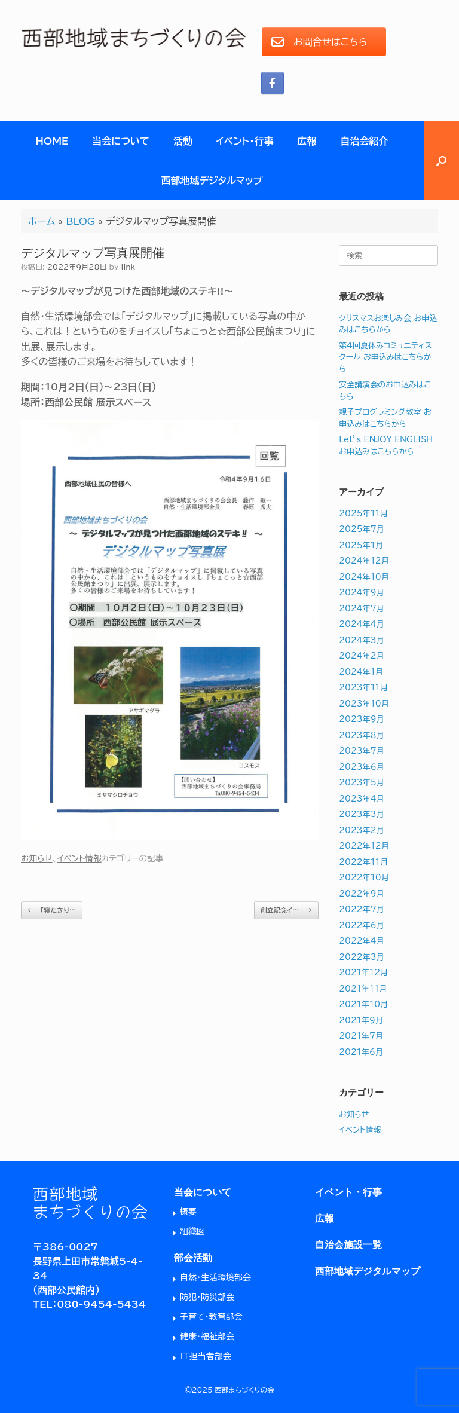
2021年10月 (363, 1004)
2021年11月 (363, 989)
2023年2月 (361, 830)
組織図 (192, 1231)
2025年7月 (361, 529)
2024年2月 (361, 656)
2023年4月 (361, 799)
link (128, 266)
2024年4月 (361, 624)
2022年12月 (364, 846)
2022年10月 (364, 878)
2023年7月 (361, 751)
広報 (307, 141)
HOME (51, 141)
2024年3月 (361, 640)
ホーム (41, 221)
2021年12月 (363, 973)
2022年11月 (363, 862)
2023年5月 (361, 783)
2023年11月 (363, 688)
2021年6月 (361, 1052)
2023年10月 (364, 704)
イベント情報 (79, 858)
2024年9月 (361, 593)
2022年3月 (361, 957)
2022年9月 (361, 894)
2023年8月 (361, 735)
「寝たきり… (51, 911)
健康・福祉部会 (207, 1336)
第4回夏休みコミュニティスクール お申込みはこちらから (385, 357)
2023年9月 (361, 719)
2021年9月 (361, 1020)
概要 (188, 1211)
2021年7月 (361, 1036)
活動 (182, 141)
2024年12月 (364, 561)
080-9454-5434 (101, 1304)
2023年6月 (361, 767)
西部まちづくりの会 (244, 1390)
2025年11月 (363, 514)
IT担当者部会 (205, 1356)
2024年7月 (361, 609)
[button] (441, 160)
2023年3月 (361, 814)
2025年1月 (361, 545)
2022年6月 (361, 925)
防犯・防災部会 (207, 1297)
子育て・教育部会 (211, 1317)
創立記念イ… (286, 911)
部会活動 (193, 1258)
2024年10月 (364, 577)
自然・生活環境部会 (215, 1277)
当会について (120, 141)
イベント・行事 (245, 141)
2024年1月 (361, 672)
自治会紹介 (364, 141)
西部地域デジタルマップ (212, 180)
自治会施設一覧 (348, 1245)
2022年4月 (361, 941)
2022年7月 (361, 909)
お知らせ (37, 858)
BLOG (80, 221)
